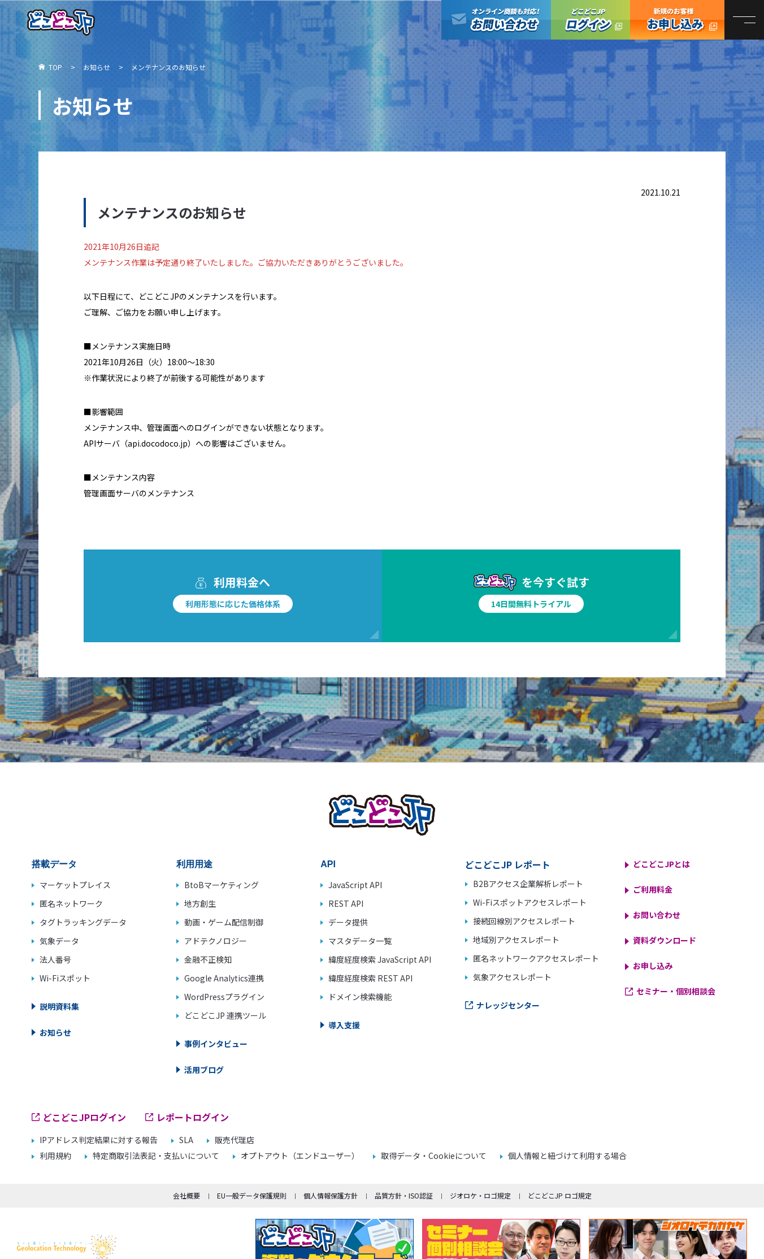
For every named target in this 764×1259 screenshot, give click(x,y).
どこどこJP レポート (507, 864)
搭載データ (54, 864)
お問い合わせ (656, 914)
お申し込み (652, 965)
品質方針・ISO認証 (404, 1195)
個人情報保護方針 (330, 1195)
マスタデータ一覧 (360, 940)
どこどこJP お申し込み (677, 20)
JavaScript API (355, 884)
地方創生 (200, 903)
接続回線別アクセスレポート (524, 921)
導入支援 (344, 1025)
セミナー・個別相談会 (675, 991)
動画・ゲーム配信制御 (223, 922)
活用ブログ (204, 1070)
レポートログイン (193, 1117)
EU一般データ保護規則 (251, 1195)
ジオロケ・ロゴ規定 (480, 1195)
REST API (345, 903)
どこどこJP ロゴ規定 (560, 1195)
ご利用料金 (652, 889)
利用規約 (55, 1155)
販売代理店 (234, 1140)
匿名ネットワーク (71, 903)
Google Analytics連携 (224, 978)
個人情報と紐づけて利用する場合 (567, 1155)
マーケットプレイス (75, 884)
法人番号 (55, 959)
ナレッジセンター (508, 1005)
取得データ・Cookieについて (434, 1155)
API (328, 864)
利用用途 (194, 864)
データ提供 (348, 922)
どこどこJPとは (661, 863)
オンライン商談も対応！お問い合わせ (496, 20)
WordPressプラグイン (224, 996)
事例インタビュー (216, 1044)
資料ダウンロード (664, 940)
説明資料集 (59, 1006)
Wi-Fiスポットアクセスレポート (530, 902)
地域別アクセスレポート (516, 939)
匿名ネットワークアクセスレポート (536, 958)
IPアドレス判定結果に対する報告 (99, 1140)
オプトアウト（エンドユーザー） (300, 1155)
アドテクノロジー (215, 940)
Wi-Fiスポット (65, 978)
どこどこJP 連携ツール (225, 1015)
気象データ (59, 940)
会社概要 (186, 1195)
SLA (186, 1140)
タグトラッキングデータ (83, 922)
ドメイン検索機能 (360, 996)
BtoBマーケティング (221, 884)
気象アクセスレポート (512, 977)
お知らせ (55, 1032)
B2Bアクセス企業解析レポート (528, 883)
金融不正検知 (208, 959)
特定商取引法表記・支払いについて (156, 1155)
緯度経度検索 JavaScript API (379, 959)
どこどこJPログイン (590, 20)
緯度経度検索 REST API (370, 978)
